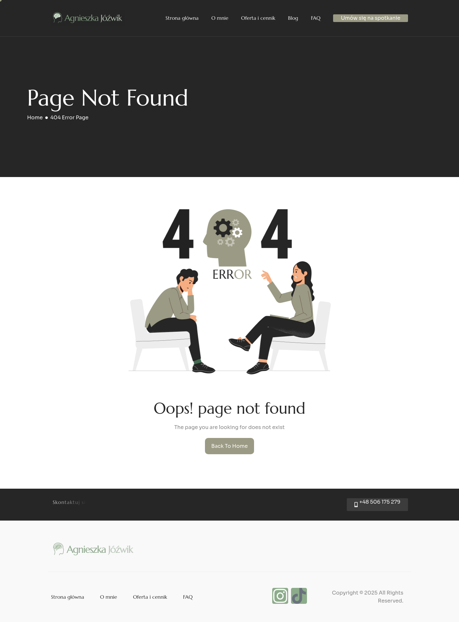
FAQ (315, 18)
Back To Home (229, 446)
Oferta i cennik (258, 18)
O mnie (219, 18)
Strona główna (182, 18)
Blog (293, 18)
